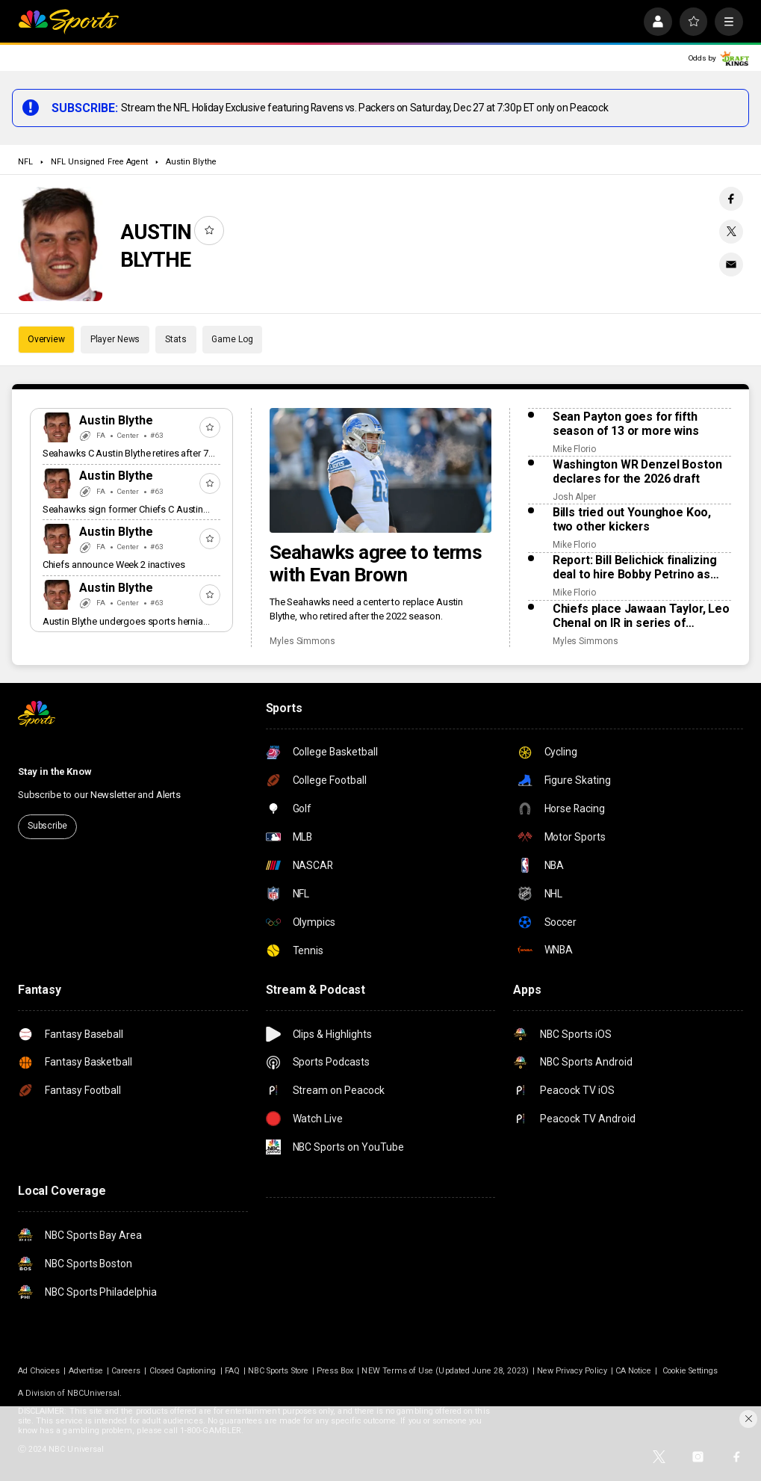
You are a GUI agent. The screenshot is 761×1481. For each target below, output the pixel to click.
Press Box (335, 1371)
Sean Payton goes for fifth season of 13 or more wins (626, 423)
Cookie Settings (690, 1371)
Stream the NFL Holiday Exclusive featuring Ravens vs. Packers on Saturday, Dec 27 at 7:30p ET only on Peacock (364, 108)
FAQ (232, 1371)
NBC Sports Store (278, 1371)
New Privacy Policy (572, 1371)
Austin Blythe (191, 162)
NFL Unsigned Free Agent (99, 162)
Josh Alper (574, 497)
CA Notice (633, 1371)
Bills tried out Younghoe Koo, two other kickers (632, 519)
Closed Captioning (183, 1371)
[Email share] (731, 264)
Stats (175, 339)
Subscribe (47, 825)
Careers (125, 1371)
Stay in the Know (55, 771)
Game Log (231, 339)
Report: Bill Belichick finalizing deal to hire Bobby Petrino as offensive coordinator (635, 567)
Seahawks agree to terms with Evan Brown (376, 563)
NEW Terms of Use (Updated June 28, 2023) (444, 1371)
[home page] (68, 21)
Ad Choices (39, 1371)
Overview (46, 339)
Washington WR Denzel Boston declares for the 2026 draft (637, 471)
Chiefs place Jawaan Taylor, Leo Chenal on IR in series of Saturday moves (641, 616)
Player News (115, 339)
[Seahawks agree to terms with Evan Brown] (380, 470)
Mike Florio (574, 449)
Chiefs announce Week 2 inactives (114, 564)
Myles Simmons (302, 641)
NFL (25, 162)
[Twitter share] (731, 232)
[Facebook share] (731, 199)
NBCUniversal (93, 1393)
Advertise (86, 1371)
